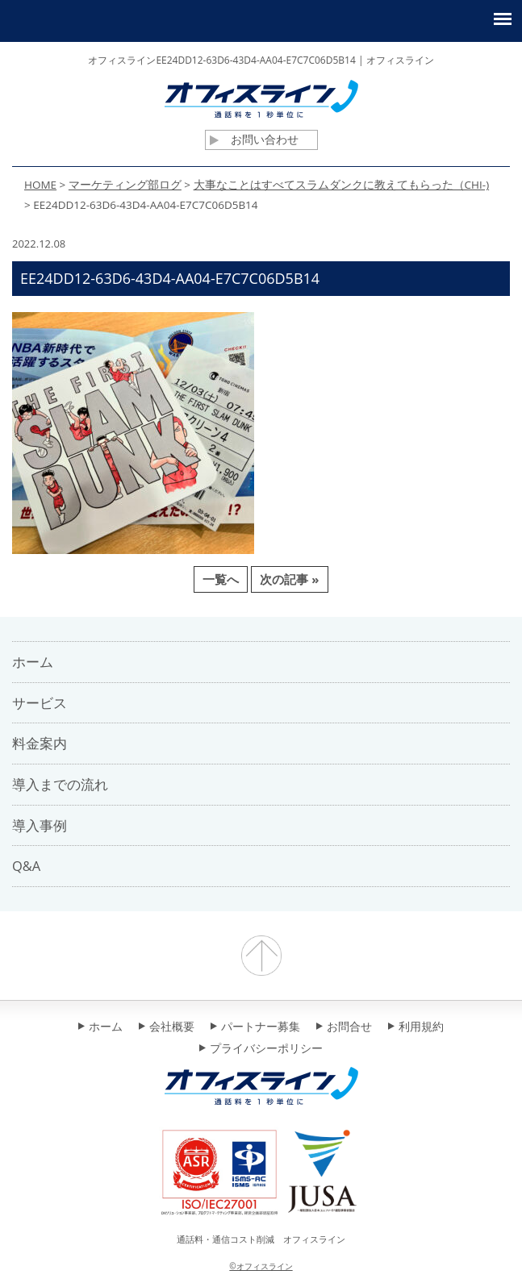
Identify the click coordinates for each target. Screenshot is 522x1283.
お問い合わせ (254, 139)
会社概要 (166, 1027)
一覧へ (221, 579)
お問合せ (344, 1027)
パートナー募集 (255, 1027)
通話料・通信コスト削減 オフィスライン (261, 1239)
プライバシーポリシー (261, 1049)
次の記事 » (289, 579)
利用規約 (416, 1027)
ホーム (100, 1027)
